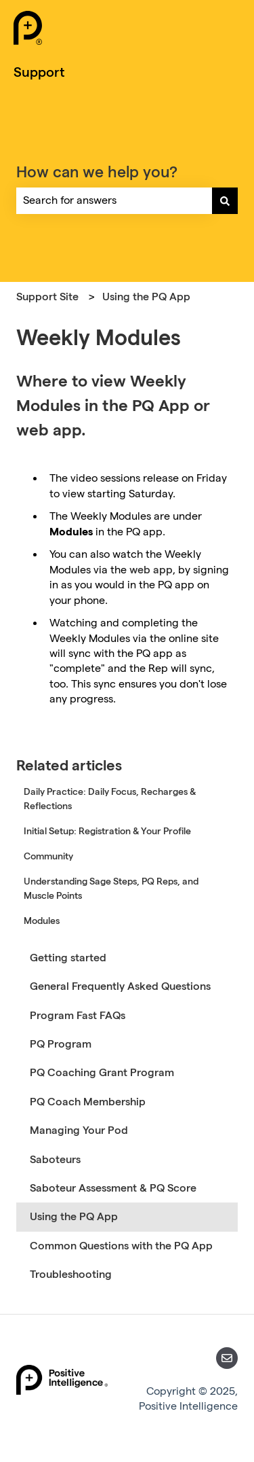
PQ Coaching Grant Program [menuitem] (102, 1072)
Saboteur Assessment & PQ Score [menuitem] (113, 1188)
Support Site (47, 296)
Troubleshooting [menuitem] (71, 1274)
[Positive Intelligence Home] (28, 30)
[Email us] (227, 1358)
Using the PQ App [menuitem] (74, 1216)
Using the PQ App (146, 296)
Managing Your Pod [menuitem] (79, 1130)
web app (151, 569)
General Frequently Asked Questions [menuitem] (120, 986)
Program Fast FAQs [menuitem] (77, 1015)
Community (48, 856)
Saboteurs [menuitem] (55, 1159)
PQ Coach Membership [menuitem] (88, 1101)
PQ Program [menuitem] (60, 1044)
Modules (42, 920)
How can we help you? (96, 171)
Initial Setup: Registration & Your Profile (107, 830)
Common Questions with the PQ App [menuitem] (121, 1245)
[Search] (225, 200)
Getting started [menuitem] (68, 957)
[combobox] (114, 200)
